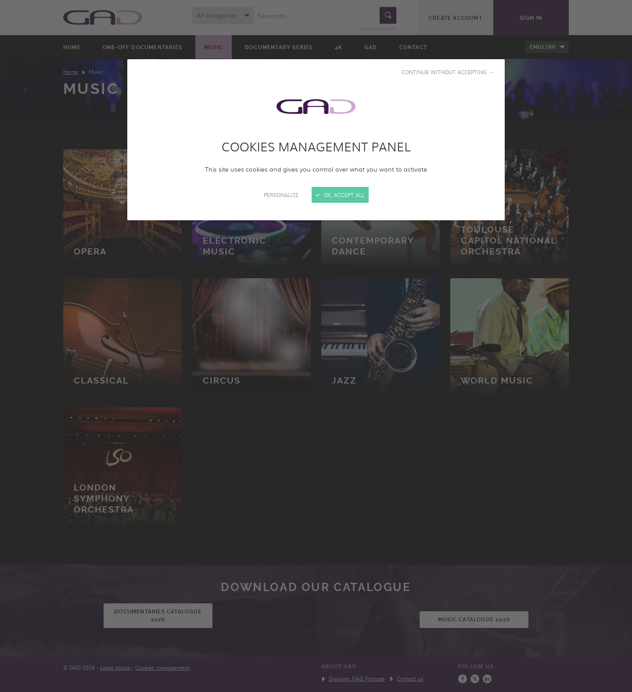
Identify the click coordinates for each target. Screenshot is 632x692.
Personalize (281, 195)
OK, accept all (340, 195)
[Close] (316, 346)
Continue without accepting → (448, 72)
